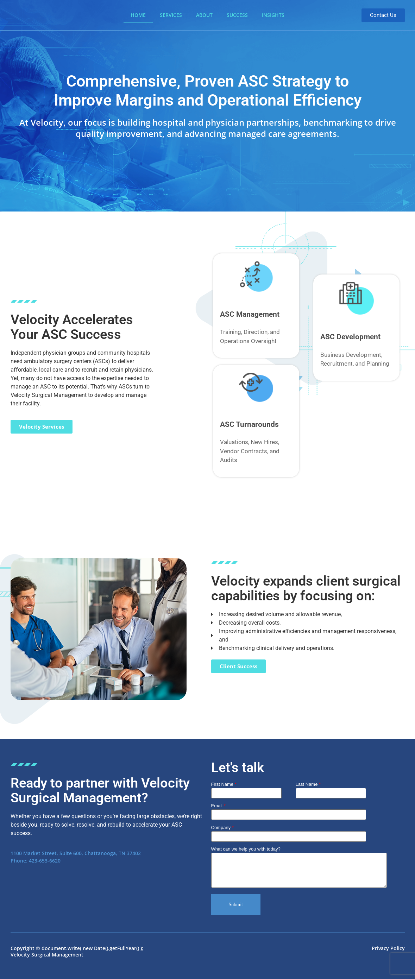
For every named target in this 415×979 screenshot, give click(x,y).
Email (288, 810)
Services (171, 15)
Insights (273, 15)
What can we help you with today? (299, 868)
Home (138, 15)
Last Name (308, 784)
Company (288, 832)
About (204, 15)
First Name (224, 784)
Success (237, 15)
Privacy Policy (388, 948)
